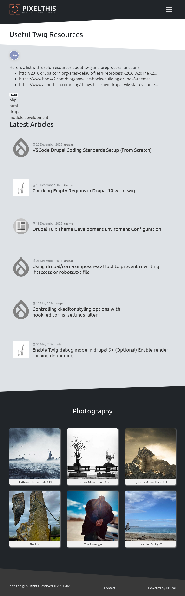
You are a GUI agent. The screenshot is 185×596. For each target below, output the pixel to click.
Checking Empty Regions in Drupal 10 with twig (84, 190)
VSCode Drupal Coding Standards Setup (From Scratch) (92, 150)
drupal (15, 111)
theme (68, 185)
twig (14, 95)
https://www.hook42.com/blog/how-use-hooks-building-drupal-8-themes (85, 79)
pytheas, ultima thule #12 (93, 482)
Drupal (171, 588)
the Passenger (93, 544)
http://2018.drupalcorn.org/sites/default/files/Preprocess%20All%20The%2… (88, 73)
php (13, 100)
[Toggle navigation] (169, 9)
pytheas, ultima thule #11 (151, 482)
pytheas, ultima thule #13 (35, 482)
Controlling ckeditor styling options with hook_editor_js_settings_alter (76, 311)
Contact (109, 588)
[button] (34, 453)
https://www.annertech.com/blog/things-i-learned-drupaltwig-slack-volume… (88, 84)
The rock (35, 544)
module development (28, 117)
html (13, 105)
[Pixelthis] (33, 9)
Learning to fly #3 (150, 544)
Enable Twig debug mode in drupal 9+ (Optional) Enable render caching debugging (100, 352)
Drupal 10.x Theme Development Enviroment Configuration (97, 229)
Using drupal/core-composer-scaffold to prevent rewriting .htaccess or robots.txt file (96, 269)
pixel (15, 586)
